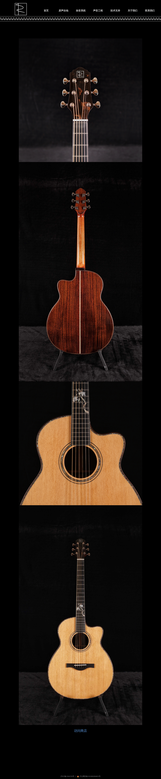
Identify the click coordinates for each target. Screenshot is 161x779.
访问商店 (80, 730)
